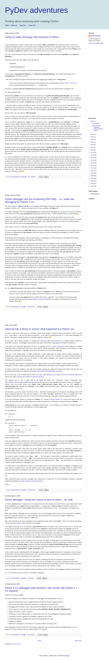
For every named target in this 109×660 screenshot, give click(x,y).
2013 (92, 163)
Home (39, 641)
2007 (92, 178)
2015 (92, 157)
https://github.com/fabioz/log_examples (49, 371)
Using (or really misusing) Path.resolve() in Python (32, 37)
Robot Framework (58, 346)
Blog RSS (23, 25)
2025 (92, 121)
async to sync (21, 523)
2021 (92, 142)
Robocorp (43, 341)
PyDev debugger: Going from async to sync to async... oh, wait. (39, 499)
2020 (92, 144)
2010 (92, 170)
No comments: (32, 176)
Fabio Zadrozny (96, 36)
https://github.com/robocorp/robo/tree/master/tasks (21, 382)
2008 (92, 176)
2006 (92, 181)
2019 (92, 147)
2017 (92, 152)
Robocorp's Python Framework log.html (31, 377)
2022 (92, 139)
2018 (92, 150)
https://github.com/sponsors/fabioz (40, 299)
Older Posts (78, 641)
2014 (92, 160)
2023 (92, 137)
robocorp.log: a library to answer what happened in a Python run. (39, 329)
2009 (92, 173)
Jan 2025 (95, 123)
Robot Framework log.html (71, 374)
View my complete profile (96, 43)
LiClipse (31, 208)
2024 (92, 134)
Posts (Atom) (17, 644)
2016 (92, 155)
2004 (92, 186)
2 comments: (30, 578)
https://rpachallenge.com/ (47, 374)
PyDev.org (14, 25)
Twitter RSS (32, 25)
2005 (92, 183)
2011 (92, 168)
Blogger (67, 655)
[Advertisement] (45, 187)
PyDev (20, 206)
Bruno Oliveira (55, 399)
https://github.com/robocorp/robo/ (32, 481)
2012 (92, 165)
